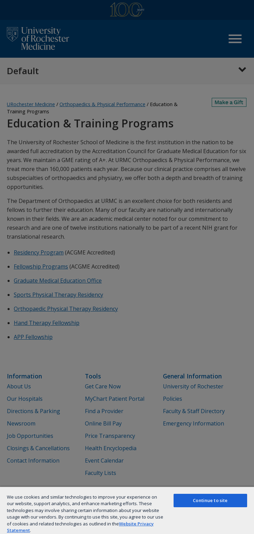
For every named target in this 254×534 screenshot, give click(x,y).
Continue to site (210, 500)
